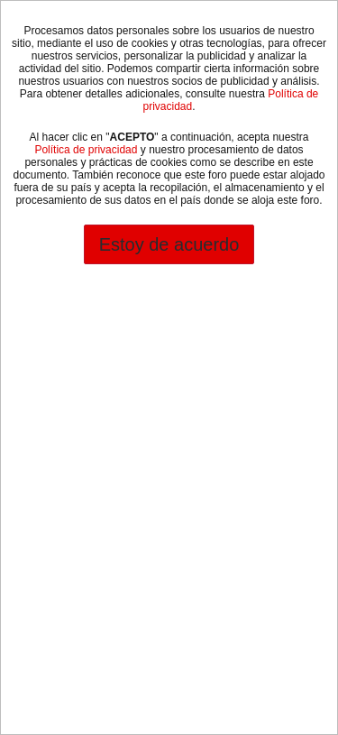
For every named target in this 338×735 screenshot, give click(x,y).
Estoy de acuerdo (169, 244)
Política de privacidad (85, 149)
